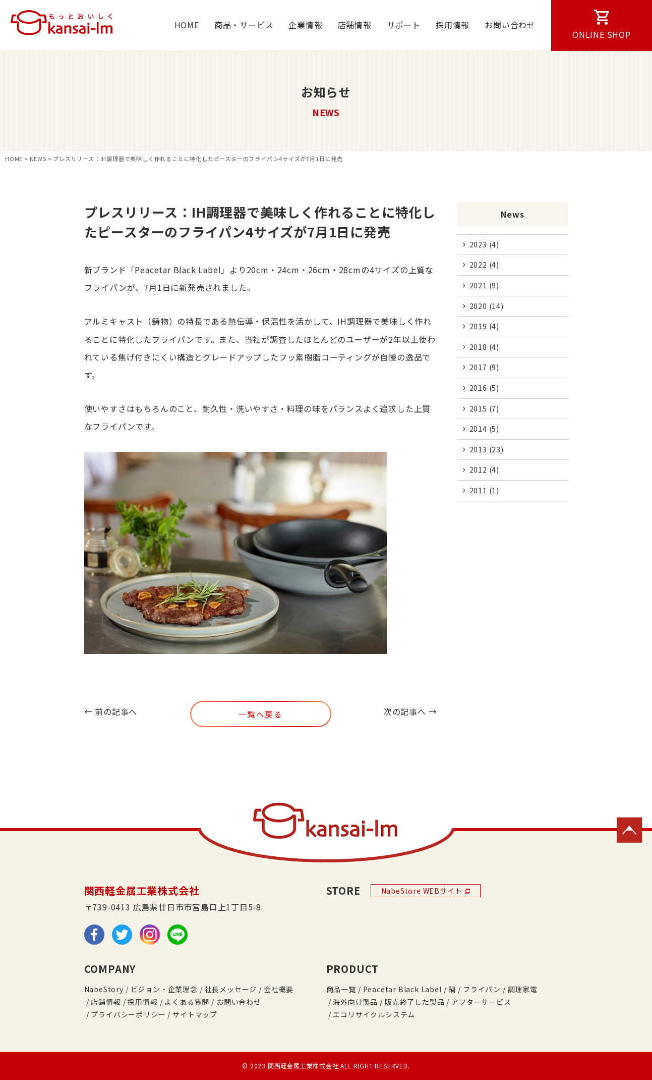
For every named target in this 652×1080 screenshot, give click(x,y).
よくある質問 (186, 1002)
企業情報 (305, 25)
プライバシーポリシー (128, 1014)
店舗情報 (355, 25)
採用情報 (452, 25)
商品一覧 (341, 989)
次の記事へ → (410, 711)
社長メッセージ (231, 989)
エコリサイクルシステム (374, 1014)
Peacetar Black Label (402, 989)
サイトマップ (194, 1014)
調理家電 (523, 989)
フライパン (482, 989)
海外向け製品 (355, 1002)
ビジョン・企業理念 (164, 989)
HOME (186, 25)
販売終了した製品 (414, 1002)
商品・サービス (244, 25)
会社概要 (278, 989)
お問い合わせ (510, 25)
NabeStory (104, 989)
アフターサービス (481, 1002)
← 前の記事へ (111, 711)
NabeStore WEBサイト (425, 891)
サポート (404, 25)
